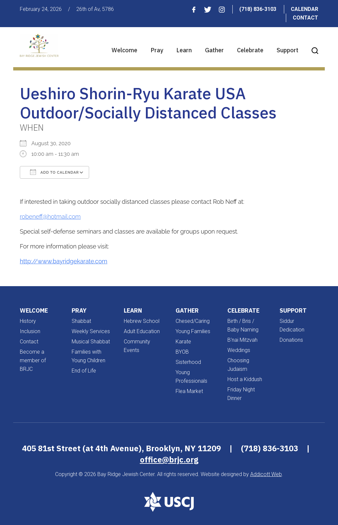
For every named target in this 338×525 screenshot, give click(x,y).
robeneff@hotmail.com (50, 216)
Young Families (193, 331)
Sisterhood (188, 362)
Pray (157, 50)
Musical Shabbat (91, 341)
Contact (305, 18)
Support (287, 50)
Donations (291, 340)
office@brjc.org (169, 459)
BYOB (182, 352)
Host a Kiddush (244, 379)
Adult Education (142, 331)
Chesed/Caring (193, 321)
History (28, 321)
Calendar (304, 9)
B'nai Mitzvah (242, 340)
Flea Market (189, 391)
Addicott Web (266, 474)
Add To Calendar (54, 172)
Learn (184, 50)
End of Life (84, 371)
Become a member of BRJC (33, 360)
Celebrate (250, 50)
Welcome (124, 50)
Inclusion (30, 331)
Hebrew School (141, 321)
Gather (214, 50)
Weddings (238, 350)
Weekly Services (91, 331)
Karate (183, 341)
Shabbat (81, 321)
